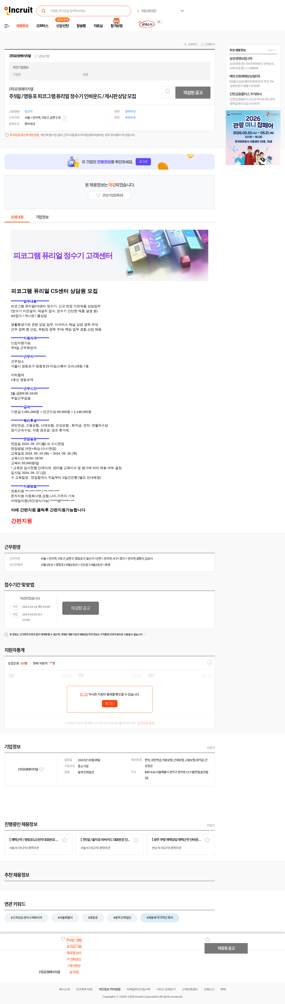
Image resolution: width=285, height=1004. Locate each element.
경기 (122, 559)
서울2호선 (71, 565)
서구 (115, 559)
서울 (43, 559)
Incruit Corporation (147, 997)
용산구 (90, 559)
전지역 (53, 559)
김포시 (149, 559)
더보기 (211, 748)
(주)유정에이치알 (20, 56)
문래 (107, 565)
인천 (98, 559)
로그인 (84, 694)
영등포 (60, 565)
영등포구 (80, 559)
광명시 (140, 559)
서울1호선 (47, 565)
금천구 (70, 559)
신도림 (84, 565)
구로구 (61, 559)
